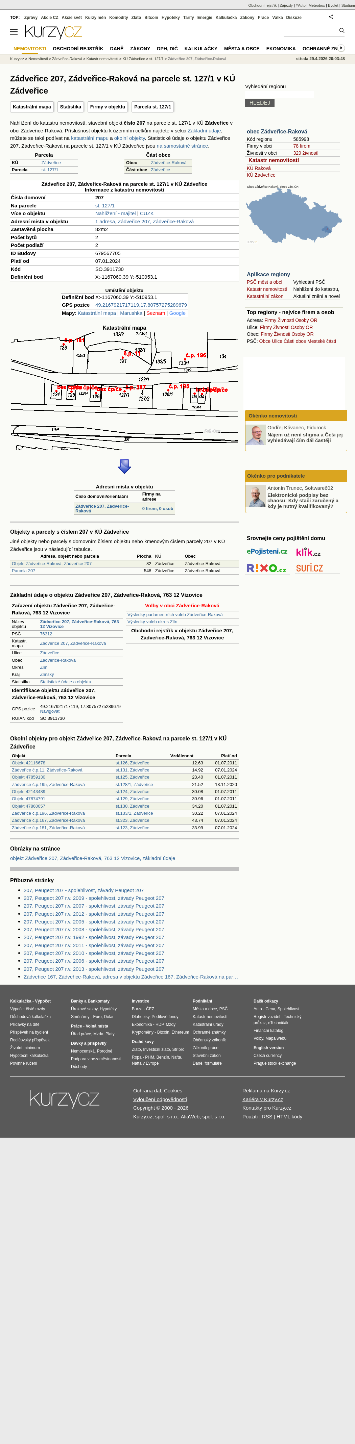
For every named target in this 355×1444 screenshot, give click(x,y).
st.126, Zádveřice (132, 762)
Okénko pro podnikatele (276, 476)
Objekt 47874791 (28, 798)
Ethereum (180, 1032)
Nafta (176, 1057)
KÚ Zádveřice (261, 175)
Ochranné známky (327, 48)
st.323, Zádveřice (132, 820)
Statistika (70, 106)
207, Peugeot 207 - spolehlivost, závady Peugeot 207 (84, 890)
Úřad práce (81, 1034)
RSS (267, 1116)
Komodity (118, 17)
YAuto (301, 5)
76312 (46, 633)
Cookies (173, 1090)
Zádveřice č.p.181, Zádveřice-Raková (48, 827)
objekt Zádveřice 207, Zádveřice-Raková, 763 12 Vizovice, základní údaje (92, 858)
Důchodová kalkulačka (30, 1016)
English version (269, 1047)
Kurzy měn (95, 17)
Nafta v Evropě (145, 1063)
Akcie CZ (49, 17)
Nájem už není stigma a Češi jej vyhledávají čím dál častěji (305, 437)
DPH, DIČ (167, 48)
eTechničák (278, 1022)
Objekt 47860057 (28, 806)
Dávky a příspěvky (88, 1043)
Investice (140, 1001)
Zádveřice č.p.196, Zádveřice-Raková (48, 813)
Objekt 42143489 (28, 791)
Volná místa (97, 1026)
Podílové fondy (164, 1016)
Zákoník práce (205, 1047)
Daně (117, 48)
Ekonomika (281, 48)
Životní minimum (25, 1047)
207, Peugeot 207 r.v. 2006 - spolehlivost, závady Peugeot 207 (94, 961)
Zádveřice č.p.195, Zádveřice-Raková (48, 784)
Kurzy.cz (17, 59)
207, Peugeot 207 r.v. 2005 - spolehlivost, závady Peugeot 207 (94, 921)
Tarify (188, 17)
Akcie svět (72, 17)
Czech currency (268, 1055)
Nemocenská (83, 1051)
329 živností (305, 153)
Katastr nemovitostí (274, 160)
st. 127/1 (50, 169)
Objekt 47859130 (28, 777)
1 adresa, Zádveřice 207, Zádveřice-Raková (144, 221)
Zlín (43, 667)
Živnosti (286, 320)
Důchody (79, 1066)
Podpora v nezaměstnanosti (96, 1059)
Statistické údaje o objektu (65, 681)
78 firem (301, 146)
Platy (110, 1034)
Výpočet (43, 1001)
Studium (348, 5)
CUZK (147, 213)
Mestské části (321, 341)
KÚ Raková (259, 168)
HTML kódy (289, 1116)
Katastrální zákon (265, 296)
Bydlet (333, 5)
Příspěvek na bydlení (29, 1032)
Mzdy (171, 1024)
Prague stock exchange (275, 1063)
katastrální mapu (90, 138)
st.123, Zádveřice (132, 827)
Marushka (131, 313)
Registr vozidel (267, 1016)
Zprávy (31, 17)
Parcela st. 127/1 (152, 106)
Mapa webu (275, 1038)
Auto (258, 1009)
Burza (137, 1009)
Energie (204, 17)
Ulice (277, 341)
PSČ (223, 1009)
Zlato (136, 17)
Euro (97, 1016)
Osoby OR (306, 320)
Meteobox (317, 5)
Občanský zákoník (209, 1040)
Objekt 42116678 (28, 762)
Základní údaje (204, 130)
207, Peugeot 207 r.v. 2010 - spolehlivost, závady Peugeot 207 (94, 953)
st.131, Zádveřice (132, 769)
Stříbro (178, 1049)
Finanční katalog (268, 1030)
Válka (277, 17)
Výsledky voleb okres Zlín (152, 621)
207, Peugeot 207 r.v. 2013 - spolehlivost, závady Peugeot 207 (94, 969)
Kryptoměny (142, 1032)
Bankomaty (99, 1001)
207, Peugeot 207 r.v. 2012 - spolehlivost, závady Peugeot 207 (94, 914)
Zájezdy (286, 5)
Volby (258, 1038)
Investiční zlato (156, 1049)
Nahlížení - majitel (115, 213)
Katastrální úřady (208, 1024)
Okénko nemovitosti (272, 416)
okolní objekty (129, 138)
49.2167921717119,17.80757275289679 (141, 305)
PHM (149, 1057)
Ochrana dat (147, 1090)
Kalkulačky (201, 48)
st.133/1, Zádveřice (134, 813)
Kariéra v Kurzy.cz (262, 1099)
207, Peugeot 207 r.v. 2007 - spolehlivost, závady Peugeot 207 (94, 906)
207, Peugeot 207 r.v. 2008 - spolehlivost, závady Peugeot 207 (94, 929)
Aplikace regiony (268, 274)
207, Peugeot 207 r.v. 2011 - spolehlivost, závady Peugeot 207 (94, 945)
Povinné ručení (23, 1063)
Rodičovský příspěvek (30, 1040)
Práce (263, 17)
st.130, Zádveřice (132, 806)
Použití (250, 1116)
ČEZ (150, 1009)
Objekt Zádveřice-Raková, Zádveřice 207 (52, 563)
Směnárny (80, 1016)
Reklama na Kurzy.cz (266, 1090)
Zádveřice (51, 162)
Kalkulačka (226, 17)
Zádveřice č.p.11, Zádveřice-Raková (47, 769)
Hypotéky (171, 17)
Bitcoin (151, 17)
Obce (264, 341)
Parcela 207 (23, 570)
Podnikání (202, 1001)
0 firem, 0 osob (157, 508)
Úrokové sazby (84, 1009)
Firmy (270, 320)
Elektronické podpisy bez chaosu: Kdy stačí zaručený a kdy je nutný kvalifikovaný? (302, 500)
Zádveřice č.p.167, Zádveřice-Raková (48, 820)
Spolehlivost (289, 1009)
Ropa (137, 1057)
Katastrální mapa (32, 106)
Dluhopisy (140, 1016)
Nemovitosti (38, 59)
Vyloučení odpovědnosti (160, 1099)
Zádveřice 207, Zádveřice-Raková (102, 508)
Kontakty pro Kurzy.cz (266, 1108)
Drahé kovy (143, 1041)
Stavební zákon (207, 1055)
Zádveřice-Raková (169, 162)
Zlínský (47, 674)
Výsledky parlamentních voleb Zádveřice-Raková (175, 614)
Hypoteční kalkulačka (29, 1055)
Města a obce (242, 48)
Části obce (295, 341)
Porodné (104, 1051)
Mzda (98, 1034)
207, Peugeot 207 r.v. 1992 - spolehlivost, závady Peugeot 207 (94, 937)
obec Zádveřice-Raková (277, 131)
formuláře (213, 1063)
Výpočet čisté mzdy (27, 1009)
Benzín (163, 1057)
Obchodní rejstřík (263, 5)
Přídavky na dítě (25, 1024)
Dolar (109, 1016)
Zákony (247, 17)
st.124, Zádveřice (132, 791)
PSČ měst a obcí (264, 282)
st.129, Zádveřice (132, 798)
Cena (270, 1009)
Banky (77, 1001)
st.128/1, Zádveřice (134, 784)
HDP (160, 1024)
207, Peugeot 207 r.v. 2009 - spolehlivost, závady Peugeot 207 (94, 898)
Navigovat (50, 711)
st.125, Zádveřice (132, 777)
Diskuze (294, 17)
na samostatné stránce (182, 146)
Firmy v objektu (107, 106)
